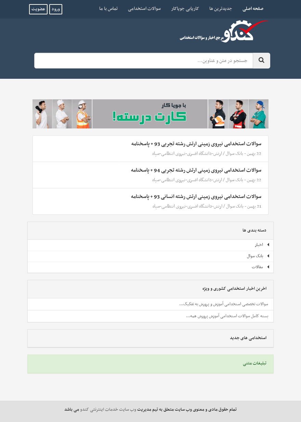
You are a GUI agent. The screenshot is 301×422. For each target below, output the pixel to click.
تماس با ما (108, 9)
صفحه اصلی (250, 8)
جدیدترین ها (220, 9)
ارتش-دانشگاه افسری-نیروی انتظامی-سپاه (187, 154)
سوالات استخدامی (144, 9)
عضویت (38, 9)
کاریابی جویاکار (185, 9)
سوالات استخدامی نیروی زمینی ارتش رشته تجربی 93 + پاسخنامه (196, 143)
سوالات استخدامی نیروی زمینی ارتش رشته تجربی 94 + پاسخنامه (196, 170)
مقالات (261, 267)
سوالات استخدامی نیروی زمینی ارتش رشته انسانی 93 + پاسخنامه (196, 196)
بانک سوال (234, 154)
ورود (56, 9)
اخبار (262, 245)
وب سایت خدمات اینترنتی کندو (108, 409)
